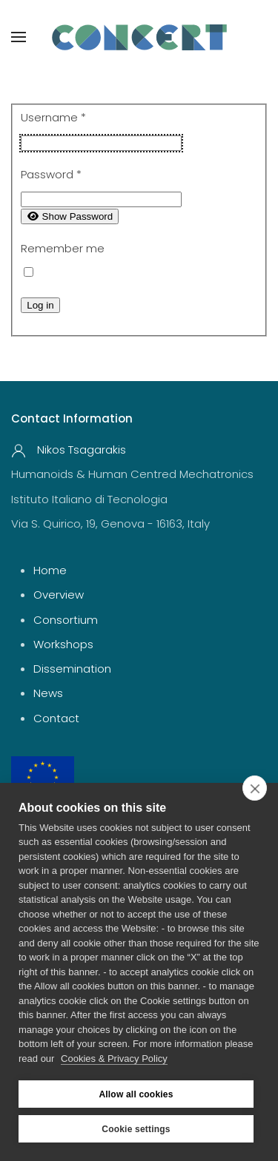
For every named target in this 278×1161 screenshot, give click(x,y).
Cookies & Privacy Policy (114, 1058)
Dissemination (72, 668)
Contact (56, 718)
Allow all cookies (136, 1094)
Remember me (63, 248)
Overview (58, 594)
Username (53, 117)
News (48, 693)
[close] (254, 788)
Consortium (65, 619)
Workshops (63, 644)
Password (51, 174)
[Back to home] (139, 37)
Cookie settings (136, 1129)
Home (50, 570)
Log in (40, 305)
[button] (18, 37)
